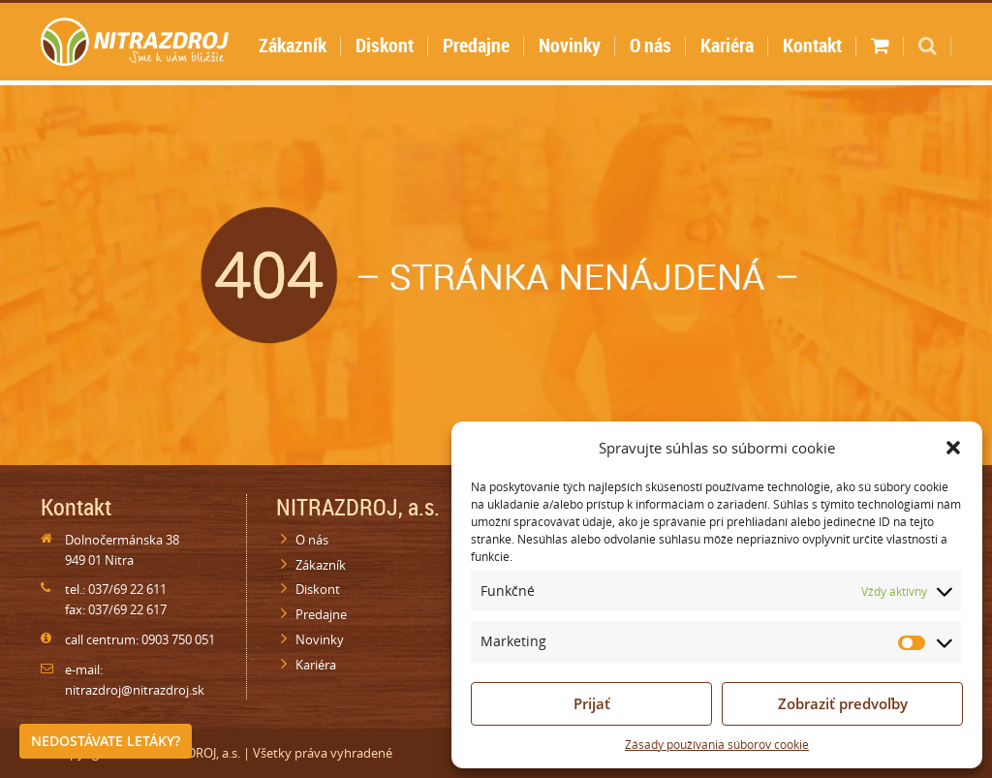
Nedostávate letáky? (105, 740)
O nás (650, 45)
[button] (953, 447)
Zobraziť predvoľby (843, 703)
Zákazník (292, 45)
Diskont (385, 45)
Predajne (476, 45)
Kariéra (727, 45)
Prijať (592, 703)
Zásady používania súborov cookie (717, 744)
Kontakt (812, 45)
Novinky (570, 45)
